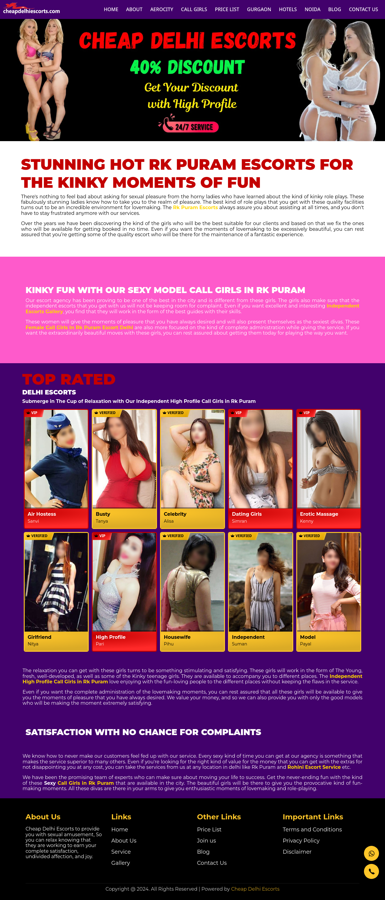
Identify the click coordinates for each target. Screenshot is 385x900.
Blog (203, 852)
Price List (209, 829)
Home (119, 829)
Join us (206, 840)
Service (121, 852)
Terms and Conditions (312, 829)
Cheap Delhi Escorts (255, 889)
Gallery (120, 863)
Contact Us (212, 863)
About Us (124, 840)
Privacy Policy (301, 840)
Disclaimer (297, 852)
